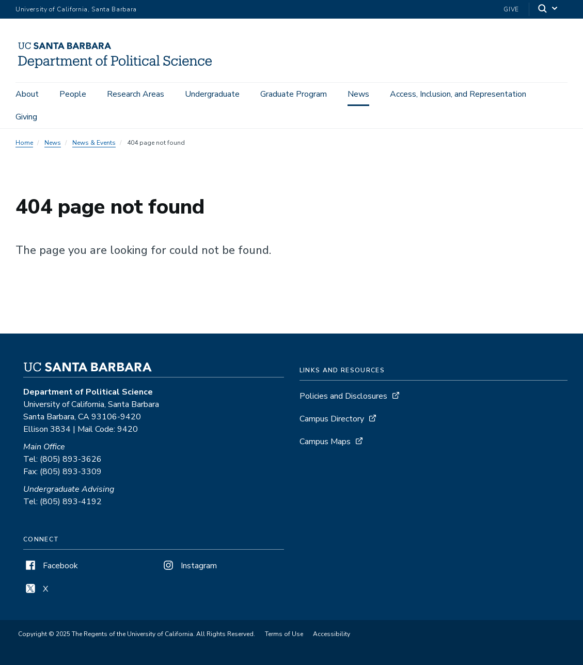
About (27, 94)
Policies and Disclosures (343, 396)
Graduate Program (293, 94)
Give (511, 9)
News (358, 94)
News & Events (94, 143)
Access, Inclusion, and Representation (458, 94)
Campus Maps (325, 441)
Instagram (189, 565)
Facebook (50, 565)
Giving (26, 117)
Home (24, 143)
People (72, 94)
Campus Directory (332, 419)
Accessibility (331, 634)
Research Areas (135, 94)
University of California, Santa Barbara (76, 9)
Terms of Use (284, 634)
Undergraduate (212, 94)
